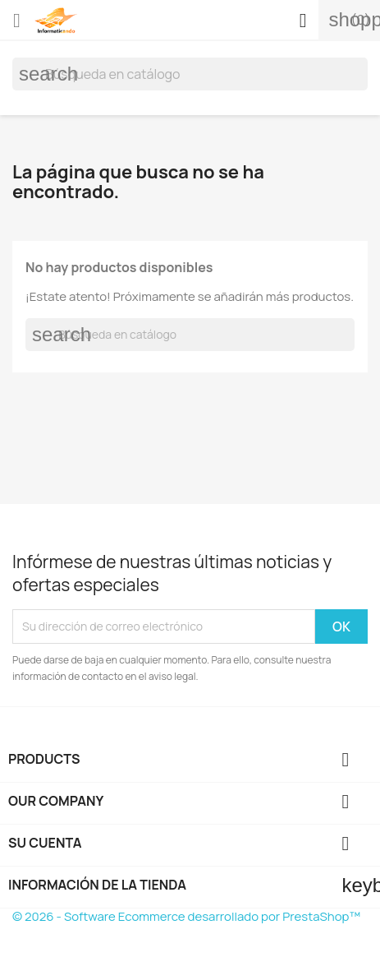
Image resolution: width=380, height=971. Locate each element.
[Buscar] (190, 74)
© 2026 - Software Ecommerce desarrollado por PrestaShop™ (186, 916)
